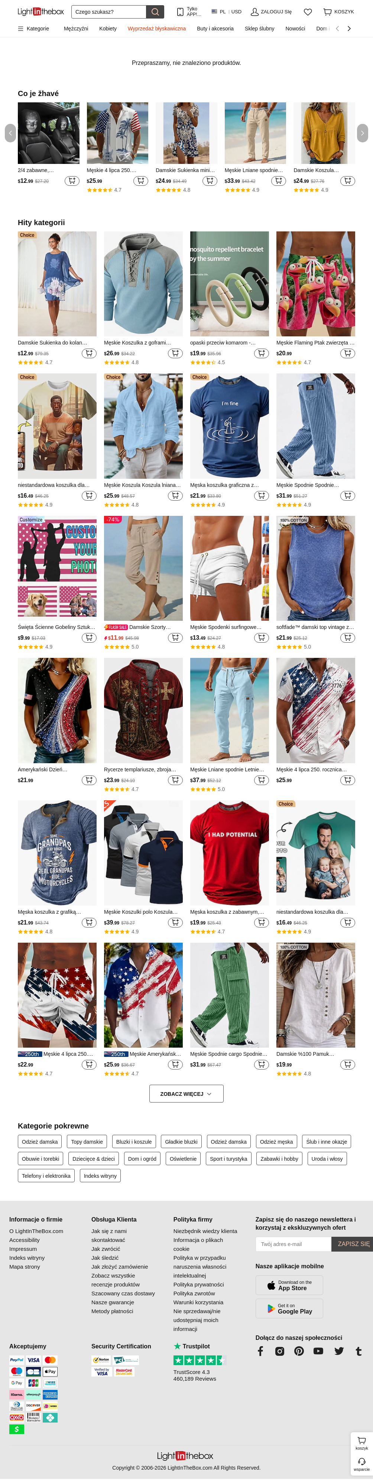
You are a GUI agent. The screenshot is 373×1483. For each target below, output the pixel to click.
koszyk (363, 1442)
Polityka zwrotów (194, 1293)
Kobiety (108, 29)
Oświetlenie (183, 1159)
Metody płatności (112, 1311)
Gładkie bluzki (181, 1142)
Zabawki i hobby (279, 1159)
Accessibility (24, 1240)
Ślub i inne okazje (326, 1142)
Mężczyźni (76, 29)
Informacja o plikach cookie (198, 1244)
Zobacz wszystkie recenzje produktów (115, 1280)
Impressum (23, 1249)
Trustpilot (191, 1346)
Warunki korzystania (198, 1302)
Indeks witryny (100, 1176)
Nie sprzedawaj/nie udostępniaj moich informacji (197, 1320)
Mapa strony (24, 1266)
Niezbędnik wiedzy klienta (205, 1231)
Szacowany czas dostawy (123, 1293)
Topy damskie (87, 1142)
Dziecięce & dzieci (93, 1159)
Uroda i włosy (327, 1159)
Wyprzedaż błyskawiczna (157, 29)
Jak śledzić (105, 1258)
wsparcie (362, 1469)
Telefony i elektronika (46, 1176)
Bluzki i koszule (134, 1142)
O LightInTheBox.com (36, 1231)
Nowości (295, 29)
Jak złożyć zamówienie (119, 1266)
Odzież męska (276, 1142)
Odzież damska (40, 1142)
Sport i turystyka (228, 1159)
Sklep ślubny (259, 29)
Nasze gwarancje (112, 1302)
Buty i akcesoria (215, 29)
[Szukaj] (108, 12)
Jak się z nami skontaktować (109, 1235)
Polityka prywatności (198, 1284)
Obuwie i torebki (40, 1159)
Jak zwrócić (105, 1249)
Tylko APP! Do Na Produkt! (195, 11)
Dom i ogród (142, 1159)
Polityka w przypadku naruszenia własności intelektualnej (200, 1267)
